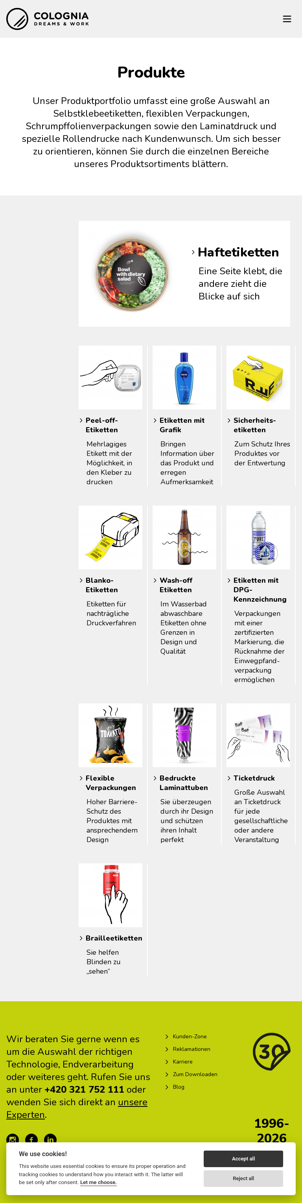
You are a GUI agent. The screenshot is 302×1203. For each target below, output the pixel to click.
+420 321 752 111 (84, 1089)
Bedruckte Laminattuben (184, 782)
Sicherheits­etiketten (255, 425)
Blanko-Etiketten (102, 585)
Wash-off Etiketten (176, 585)
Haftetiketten (238, 252)
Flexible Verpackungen (111, 782)
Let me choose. (98, 1182)
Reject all (243, 1178)
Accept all (243, 1159)
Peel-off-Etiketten (102, 425)
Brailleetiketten (114, 938)
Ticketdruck (254, 778)
